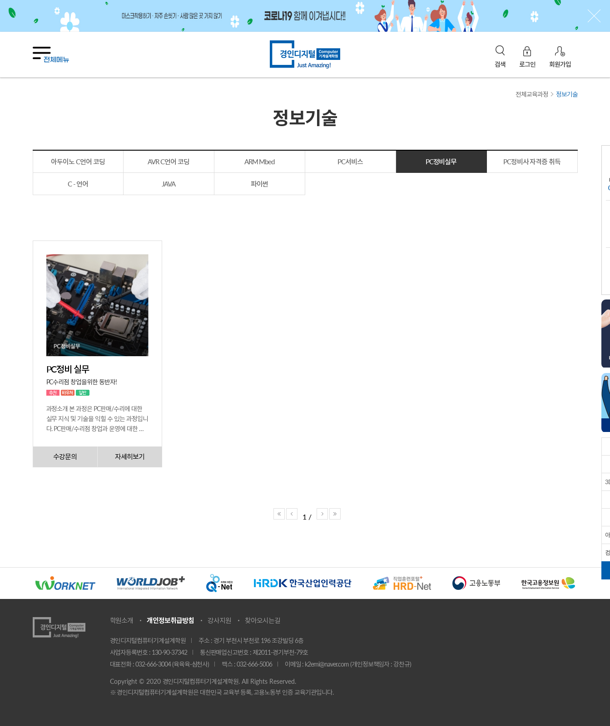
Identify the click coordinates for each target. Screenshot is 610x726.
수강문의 (65, 456)
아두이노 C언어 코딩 (78, 161)
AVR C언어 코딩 (168, 161)
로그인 (527, 64)
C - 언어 (78, 184)
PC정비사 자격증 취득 (532, 161)
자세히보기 (129, 456)
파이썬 (259, 184)
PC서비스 (350, 161)
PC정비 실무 (67, 368)
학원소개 (122, 620)
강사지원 (219, 620)
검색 (500, 64)
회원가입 (560, 64)
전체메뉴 (51, 55)
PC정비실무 (441, 161)
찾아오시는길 (262, 620)
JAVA (168, 184)
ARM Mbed (259, 161)
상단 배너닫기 (594, 16)
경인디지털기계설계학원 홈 (305, 54)
